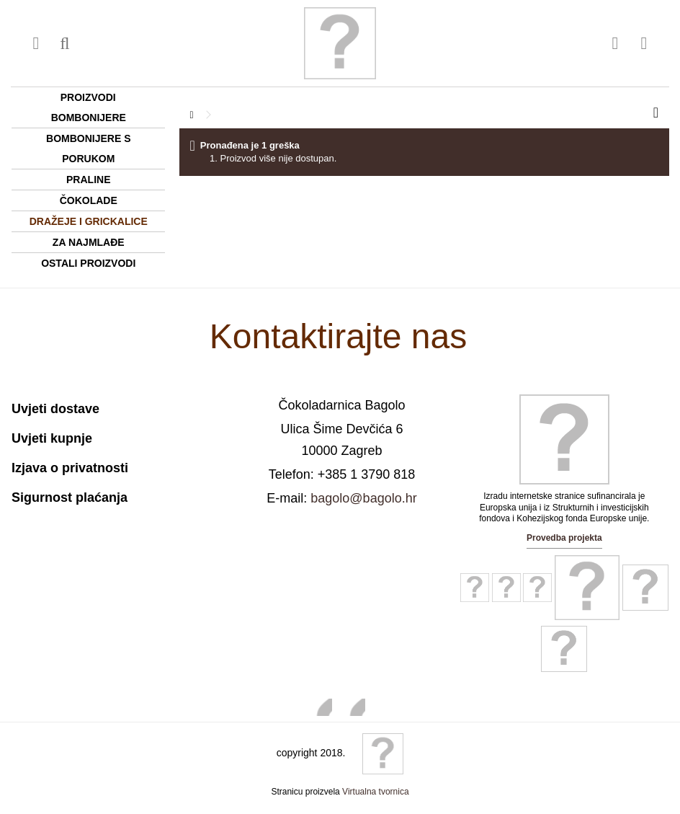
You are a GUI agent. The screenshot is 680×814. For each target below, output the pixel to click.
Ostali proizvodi (88, 263)
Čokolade (88, 200)
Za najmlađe (89, 242)
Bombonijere (88, 117)
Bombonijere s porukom (88, 148)
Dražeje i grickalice (89, 221)
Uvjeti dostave (55, 409)
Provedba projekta (564, 538)
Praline (88, 179)
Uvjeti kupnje (52, 438)
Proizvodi (88, 97)
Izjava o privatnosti (70, 468)
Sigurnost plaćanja (70, 497)
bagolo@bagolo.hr (363, 498)
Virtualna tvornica (375, 792)
